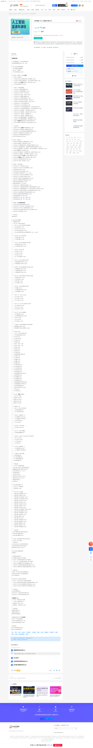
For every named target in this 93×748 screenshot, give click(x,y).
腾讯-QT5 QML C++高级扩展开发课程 (17, 678)
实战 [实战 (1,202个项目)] (80, 143)
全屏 (91, 557)
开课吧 (58, 9)
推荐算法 (14, 598)
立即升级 (49, 745)
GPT (20, 563)
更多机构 (63, 9)
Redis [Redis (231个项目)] (67, 141)
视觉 (26, 75)
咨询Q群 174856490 (36, 1)
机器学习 (20, 120)
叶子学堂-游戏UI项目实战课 (15, 695)
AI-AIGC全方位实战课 (78, 108)
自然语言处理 (22, 202)
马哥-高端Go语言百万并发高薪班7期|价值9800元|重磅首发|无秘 (29, 696)
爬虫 (19, 394)
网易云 (54, 9)
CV (23, 87)
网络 (22, 82)
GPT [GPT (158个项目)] (67, 139)
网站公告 (73, 1)
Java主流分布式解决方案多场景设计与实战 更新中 (55, 695)
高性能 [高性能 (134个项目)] (78, 152)
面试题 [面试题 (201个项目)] (70, 152)
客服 (91, 553)
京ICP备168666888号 (49, 739)
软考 (68, 9)
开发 (18, 150)
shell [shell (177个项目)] (70, 141)
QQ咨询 (74, 75)
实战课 (32, 9)
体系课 (28, 9)
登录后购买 (75, 65)
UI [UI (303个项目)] (72, 141)
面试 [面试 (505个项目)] (67, 152)
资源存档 (85, 1)
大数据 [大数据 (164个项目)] (77, 143)
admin (15, 670)
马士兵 (42, 9)
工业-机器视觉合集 (57, 678)
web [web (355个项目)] (77, 141)
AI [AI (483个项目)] (66, 137)
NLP (18, 202)
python (14, 469)
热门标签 (77, 1)
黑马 (46, 9)
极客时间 (37, 9)
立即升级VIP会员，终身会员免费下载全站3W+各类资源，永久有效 (49, 35)
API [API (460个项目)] (69, 137)
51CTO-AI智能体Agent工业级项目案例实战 (78, 91)
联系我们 (89, 1)
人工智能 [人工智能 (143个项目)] (67, 143)
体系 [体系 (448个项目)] (71, 143)
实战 (24, 155)
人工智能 (19, 157)
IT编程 (15, 9)
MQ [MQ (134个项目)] (72, 139)
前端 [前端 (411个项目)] (74, 143)
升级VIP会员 (38, 38)
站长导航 (49, 740)
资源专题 (81, 1)
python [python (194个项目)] (79, 139)
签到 (91, 549)
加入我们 (62, 5)
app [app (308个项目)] (71, 137)
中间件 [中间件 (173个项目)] (81, 141)
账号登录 (57, 745)
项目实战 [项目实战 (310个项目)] (74, 152)
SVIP (91, 544)
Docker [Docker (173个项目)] (75, 137)
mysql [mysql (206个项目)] (75, 139)
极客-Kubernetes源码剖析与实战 (42, 695)
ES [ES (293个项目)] (77, 137)
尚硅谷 (49, 9)
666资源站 (15, 13)
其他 (23, 13)
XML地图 (44, 740)
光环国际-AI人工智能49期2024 (22, 639)
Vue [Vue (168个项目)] (75, 141)
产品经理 (23, 617)
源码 (23, 127)
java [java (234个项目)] (69, 139)
